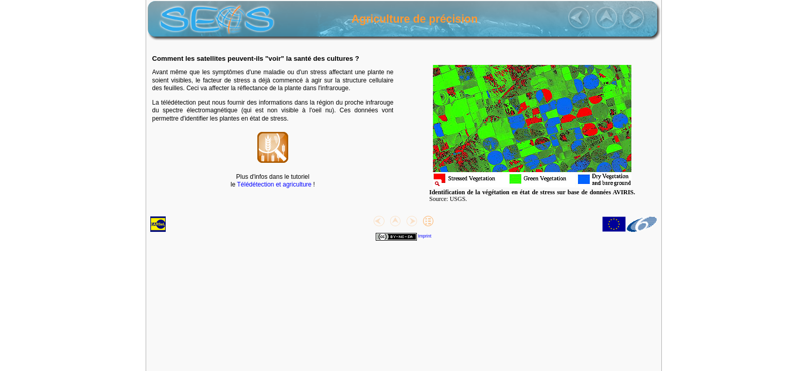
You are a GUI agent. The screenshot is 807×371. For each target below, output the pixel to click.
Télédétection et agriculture (274, 184)
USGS (458, 199)
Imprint (424, 236)
